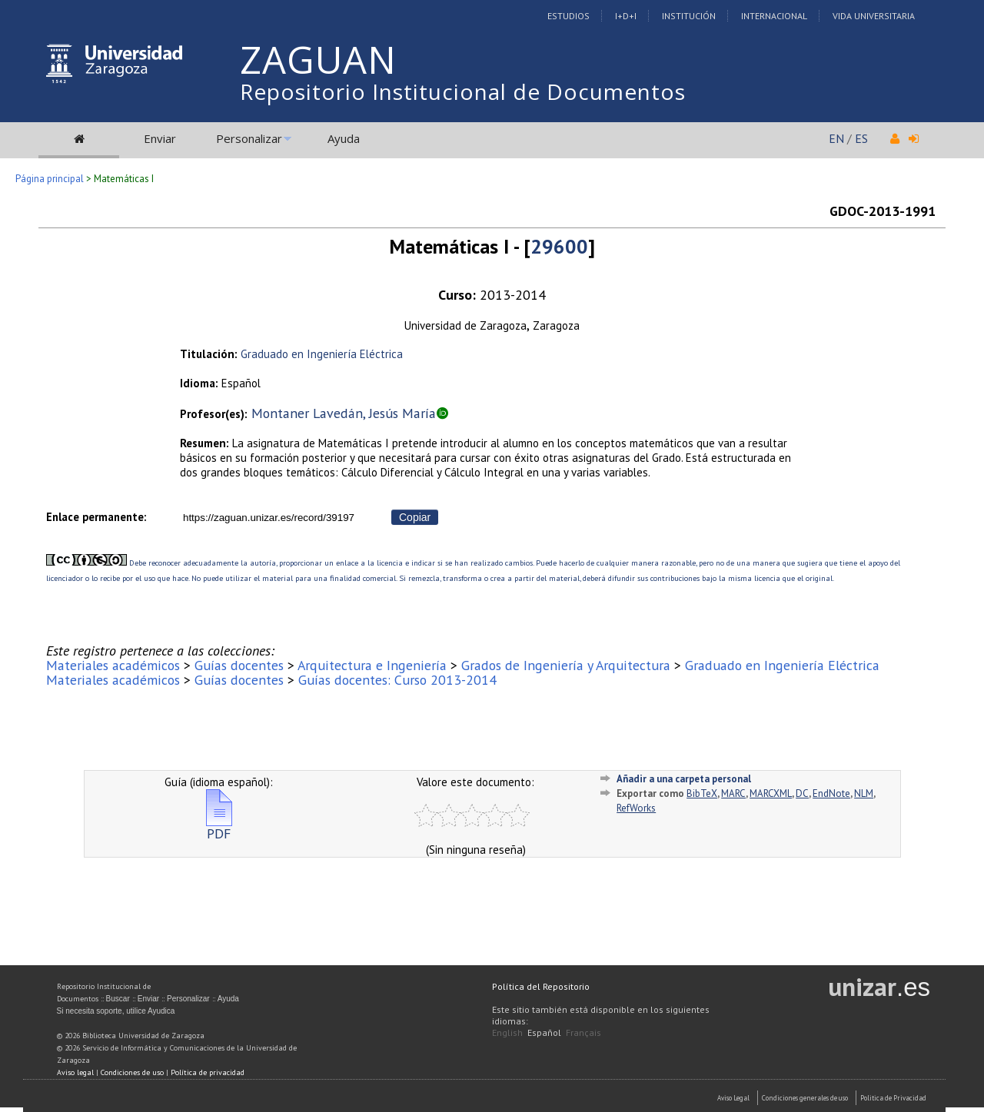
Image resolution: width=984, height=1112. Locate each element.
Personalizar (249, 138)
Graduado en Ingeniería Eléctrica (322, 354)
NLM (863, 793)
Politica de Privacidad (893, 1098)
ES (861, 138)
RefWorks (636, 808)
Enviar (160, 138)
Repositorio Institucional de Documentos (463, 91)
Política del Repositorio (541, 986)
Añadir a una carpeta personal (684, 778)
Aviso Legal (733, 1098)
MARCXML (771, 793)
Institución (689, 16)
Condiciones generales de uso (805, 1098)
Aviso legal (75, 1072)
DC (802, 793)
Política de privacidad (207, 1072)
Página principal (49, 178)
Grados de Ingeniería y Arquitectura (565, 665)
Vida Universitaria (874, 16)
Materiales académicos (113, 665)
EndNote (831, 793)
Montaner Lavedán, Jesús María (343, 413)
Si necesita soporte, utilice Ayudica (116, 1011)
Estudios (568, 16)
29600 (559, 246)
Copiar (414, 517)
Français (583, 1032)
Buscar (118, 998)
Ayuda (343, 138)
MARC (733, 793)
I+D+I (626, 16)
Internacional (774, 16)
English (507, 1032)
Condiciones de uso (132, 1072)
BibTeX (701, 793)
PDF (219, 827)
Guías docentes (239, 665)
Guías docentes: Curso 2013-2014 (397, 680)
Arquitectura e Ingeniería (372, 665)
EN (836, 138)
